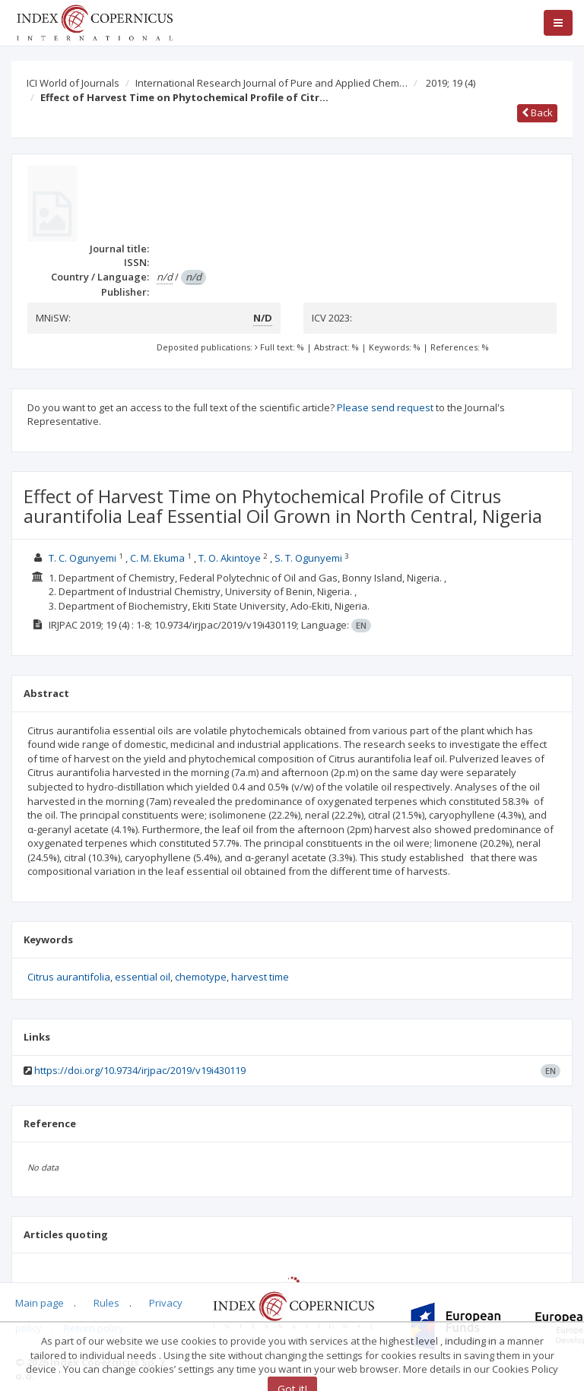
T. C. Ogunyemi (82, 558)
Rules (106, 1303)
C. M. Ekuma (157, 558)
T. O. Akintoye (229, 558)
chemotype (201, 977)
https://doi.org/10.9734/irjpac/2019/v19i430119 (140, 1070)
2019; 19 (450, 83)
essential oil (142, 977)
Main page (39, 1303)
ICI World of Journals (73, 83)
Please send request (385, 407)
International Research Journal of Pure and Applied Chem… (271, 83)
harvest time (260, 977)
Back (537, 112)
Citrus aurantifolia (68, 977)
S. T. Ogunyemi (308, 558)
